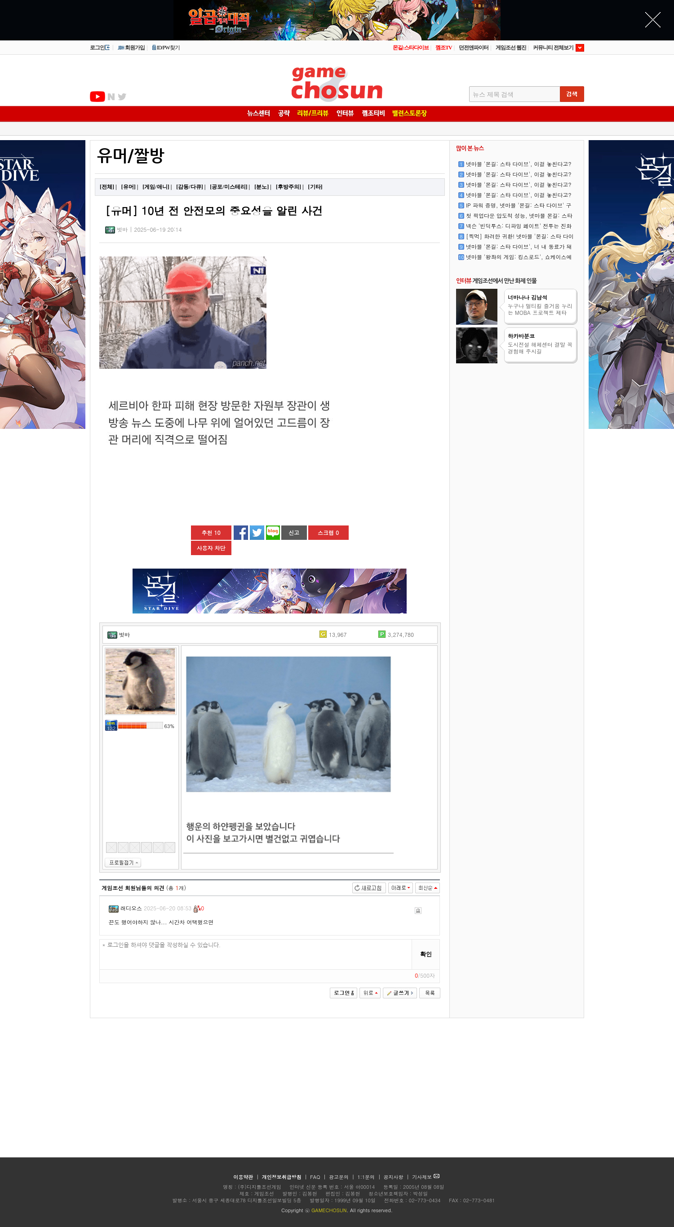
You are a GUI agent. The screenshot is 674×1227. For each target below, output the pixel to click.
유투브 (97, 96)
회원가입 (131, 47)
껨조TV (443, 47)
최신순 (427, 888)
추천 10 (211, 532)
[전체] (107, 187)
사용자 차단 (210, 548)
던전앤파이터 (473, 47)
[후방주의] (288, 187)
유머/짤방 (130, 156)
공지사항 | (397, 1177)
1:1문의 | (370, 1177)
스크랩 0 (328, 532)
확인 (426, 954)
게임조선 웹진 (511, 47)
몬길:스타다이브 (411, 47)
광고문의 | (342, 1177)
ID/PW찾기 (166, 47)
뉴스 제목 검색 (493, 94)
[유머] (128, 187)
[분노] (261, 187)
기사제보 (425, 1177)
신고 (293, 532)
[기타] (315, 187)
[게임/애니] (155, 187)
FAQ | (319, 1177)
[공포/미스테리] (228, 187)
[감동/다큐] (189, 187)
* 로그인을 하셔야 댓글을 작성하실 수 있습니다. (256, 955)
